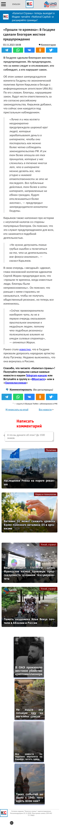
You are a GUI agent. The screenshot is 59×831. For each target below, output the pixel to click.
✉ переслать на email (17, 409)
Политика (51, 450)
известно (25, 349)
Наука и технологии (45, 494)
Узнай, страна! (48, 544)
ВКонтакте (38, 379)
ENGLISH (16, 4)
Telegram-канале (36, 375)
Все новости (45, 409)
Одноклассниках (15, 383)
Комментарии (48, 44)
